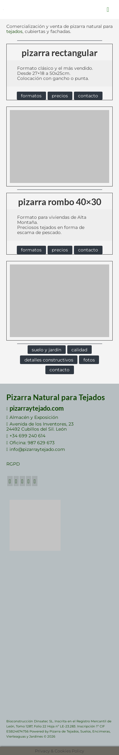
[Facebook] (10, 481)
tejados (14, 31)
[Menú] (108, 9)
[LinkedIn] (28, 481)
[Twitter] (16, 481)
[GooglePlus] (22, 481)
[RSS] (34, 481)
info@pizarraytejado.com (35, 449)
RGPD (13, 464)
